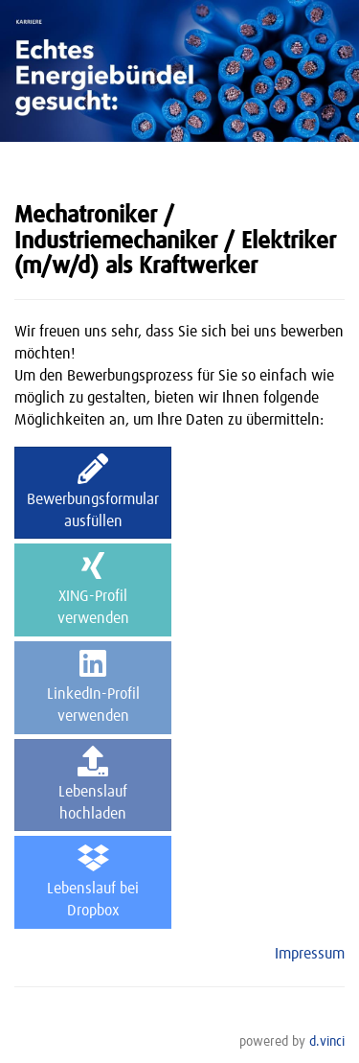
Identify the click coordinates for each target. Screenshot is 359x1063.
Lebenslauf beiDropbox (93, 880)
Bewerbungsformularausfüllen (93, 491)
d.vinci (327, 1042)
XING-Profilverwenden (93, 588)
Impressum (310, 953)
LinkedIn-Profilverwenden (93, 686)
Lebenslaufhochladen (92, 783)
